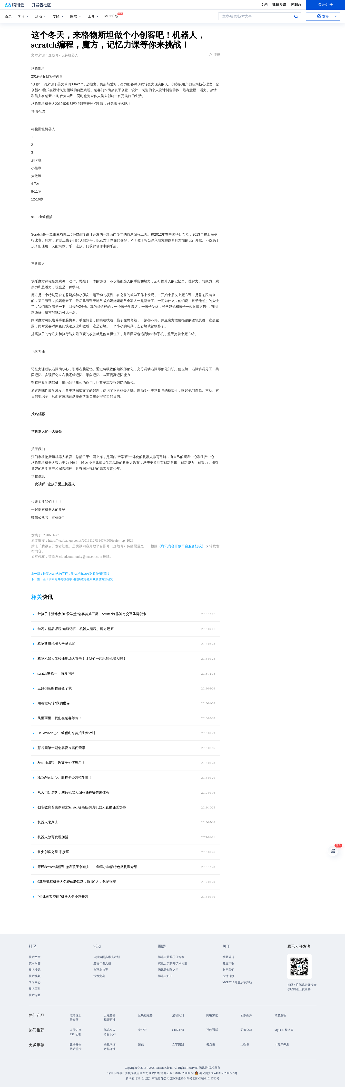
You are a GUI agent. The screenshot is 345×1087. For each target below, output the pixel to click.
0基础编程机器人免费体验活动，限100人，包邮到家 (77, 882)
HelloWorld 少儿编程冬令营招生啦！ (65, 777)
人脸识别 (75, 1030)
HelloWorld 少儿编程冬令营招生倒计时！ (68, 733)
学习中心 (34, 982)
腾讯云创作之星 (168, 969)
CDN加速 (178, 1030)
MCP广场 (111, 16)
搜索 (296, 16)
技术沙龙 (34, 969)
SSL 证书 (75, 1034)
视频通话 (212, 1030)
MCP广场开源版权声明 (237, 982)
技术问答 (34, 963)
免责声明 (228, 963)
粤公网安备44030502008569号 (218, 1073)
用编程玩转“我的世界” (54, 703)
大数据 (244, 1044)
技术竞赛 (99, 976)
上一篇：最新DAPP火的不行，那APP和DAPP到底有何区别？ (70, 573)
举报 (214, 55)
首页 (8, 16)
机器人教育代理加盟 (53, 837)
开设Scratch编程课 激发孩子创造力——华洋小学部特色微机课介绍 (87, 867)
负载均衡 (110, 1044)
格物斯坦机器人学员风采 (56, 644)
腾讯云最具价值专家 (171, 957)
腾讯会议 (110, 1030)
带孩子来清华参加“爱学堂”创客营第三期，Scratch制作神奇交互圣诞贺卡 (92, 614)
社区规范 (228, 957)
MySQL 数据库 (284, 1030)
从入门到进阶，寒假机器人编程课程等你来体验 (73, 792)
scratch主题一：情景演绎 (56, 673)
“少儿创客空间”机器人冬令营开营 (63, 896)
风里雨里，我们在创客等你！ (60, 718)
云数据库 (246, 1015)
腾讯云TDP (165, 976)
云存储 (74, 1019)
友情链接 (228, 976)
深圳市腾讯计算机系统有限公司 (128, 1073)
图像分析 (246, 1030)
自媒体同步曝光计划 (106, 957)
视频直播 (110, 1019)
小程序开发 (282, 1044)
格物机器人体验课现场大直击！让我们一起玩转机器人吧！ (82, 658)
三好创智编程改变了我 (55, 688)
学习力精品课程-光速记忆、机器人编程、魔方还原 (76, 629)
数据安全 (75, 1044)
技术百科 (34, 988)
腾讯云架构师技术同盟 (172, 963)
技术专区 (34, 995)
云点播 (210, 1044)
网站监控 (75, 1049)
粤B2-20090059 (185, 1073)
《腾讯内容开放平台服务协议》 (181, 546)
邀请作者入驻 (102, 963)
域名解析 (280, 1015)
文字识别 (178, 1044)
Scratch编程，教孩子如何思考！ (61, 763)
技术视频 (34, 976)
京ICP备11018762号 (206, 1078)
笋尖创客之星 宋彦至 (53, 852)
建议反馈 (279, 5)
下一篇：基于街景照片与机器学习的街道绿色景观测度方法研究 (72, 579)
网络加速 (212, 1015)
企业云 (142, 1030)
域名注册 (75, 1015)
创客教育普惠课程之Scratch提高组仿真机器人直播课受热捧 (82, 807)
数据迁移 (110, 1049)
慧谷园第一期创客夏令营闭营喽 (61, 748)
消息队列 (178, 1015)
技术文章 (34, 957)
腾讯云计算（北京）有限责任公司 (147, 1078)
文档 (264, 5)
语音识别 (110, 1034)
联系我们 (228, 969)
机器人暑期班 (48, 822)
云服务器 (110, 1015)
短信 (141, 1044)
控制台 (296, 5)
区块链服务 (145, 1015)
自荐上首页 (100, 969)
